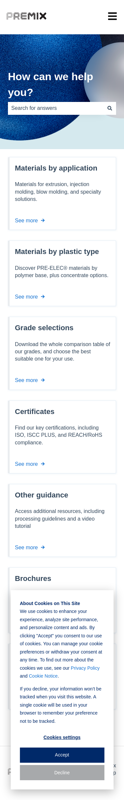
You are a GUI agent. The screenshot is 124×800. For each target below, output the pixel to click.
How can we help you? (50, 84)
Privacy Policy (85, 668)
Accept (62, 754)
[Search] (109, 108)
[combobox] (55, 108)
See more (26, 220)
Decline (62, 772)
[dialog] (62, 689)
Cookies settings (61, 737)
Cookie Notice (43, 676)
